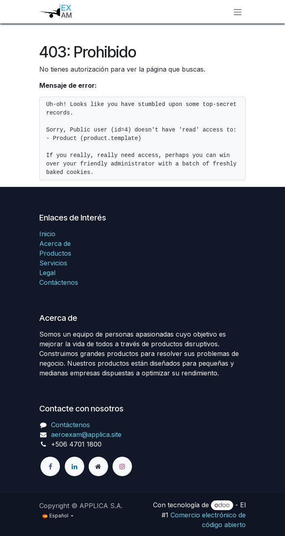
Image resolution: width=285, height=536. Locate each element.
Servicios (53, 263)
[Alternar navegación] (238, 11)
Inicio (47, 234)
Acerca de (55, 243)
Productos (55, 253)
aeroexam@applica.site (86, 434)
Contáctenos (58, 282)
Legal (47, 273)
